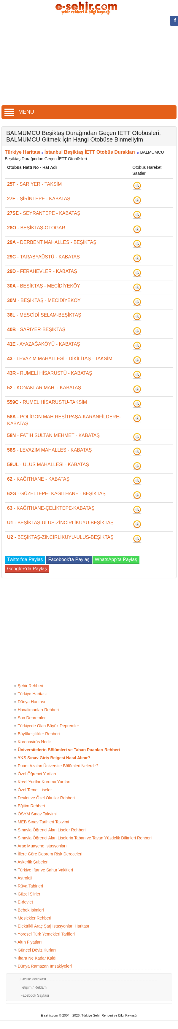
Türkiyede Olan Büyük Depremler (48, 725)
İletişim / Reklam (33, 987)
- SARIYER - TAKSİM (34, 184)
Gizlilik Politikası (33, 979)
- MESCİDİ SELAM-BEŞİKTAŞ (44, 314)
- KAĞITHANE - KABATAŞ (38, 479)
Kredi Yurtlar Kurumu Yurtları (44, 781)
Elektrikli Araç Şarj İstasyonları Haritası (53, 926)
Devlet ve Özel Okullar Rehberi (46, 797)
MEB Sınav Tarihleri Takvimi (43, 822)
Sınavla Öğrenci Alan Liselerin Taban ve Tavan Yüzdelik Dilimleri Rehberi (85, 838)
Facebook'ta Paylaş (68, 559)
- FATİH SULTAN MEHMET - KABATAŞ (53, 435)
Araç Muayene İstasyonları (42, 846)
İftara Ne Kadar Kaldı (37, 958)
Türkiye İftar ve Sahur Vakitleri (45, 870)
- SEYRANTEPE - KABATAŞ (43, 213)
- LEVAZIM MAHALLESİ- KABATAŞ (49, 449)
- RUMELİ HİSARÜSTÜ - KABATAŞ (49, 373)
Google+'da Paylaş (27, 568)
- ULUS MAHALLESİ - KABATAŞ (48, 464)
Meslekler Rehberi (34, 918)
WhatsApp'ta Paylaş (116, 559)
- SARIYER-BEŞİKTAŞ (36, 329)
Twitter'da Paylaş (25, 559)
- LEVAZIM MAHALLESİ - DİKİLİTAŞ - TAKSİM (59, 358)
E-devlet (25, 902)
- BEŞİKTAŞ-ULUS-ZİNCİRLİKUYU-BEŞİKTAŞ (60, 522)
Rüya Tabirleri (30, 886)
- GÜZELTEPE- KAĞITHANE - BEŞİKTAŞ (56, 493)
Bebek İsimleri (31, 910)
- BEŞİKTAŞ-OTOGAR (36, 227)
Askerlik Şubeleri (33, 862)
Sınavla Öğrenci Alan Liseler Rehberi (52, 830)
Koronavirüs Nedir (34, 741)
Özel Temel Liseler (35, 789)
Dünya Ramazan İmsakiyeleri (45, 966)
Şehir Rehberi (30, 685)
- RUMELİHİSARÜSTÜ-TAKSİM (47, 402)
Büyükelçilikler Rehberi (39, 733)
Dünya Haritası (31, 701)
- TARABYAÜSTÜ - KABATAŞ (43, 256)
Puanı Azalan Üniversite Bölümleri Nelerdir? (58, 765)
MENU (19, 112)
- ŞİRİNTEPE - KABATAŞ (38, 198)
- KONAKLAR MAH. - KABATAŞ (44, 387)
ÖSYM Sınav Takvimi (37, 814)
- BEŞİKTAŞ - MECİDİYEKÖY (43, 285)
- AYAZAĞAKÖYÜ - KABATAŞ (43, 344)
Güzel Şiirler (29, 894)
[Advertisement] (89, 60)
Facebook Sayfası (34, 995)
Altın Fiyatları (30, 942)
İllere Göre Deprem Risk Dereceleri (50, 854)
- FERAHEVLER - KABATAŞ (42, 271)
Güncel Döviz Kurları (37, 950)
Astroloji (25, 878)
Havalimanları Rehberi (38, 709)
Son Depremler (32, 717)
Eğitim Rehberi (31, 805)
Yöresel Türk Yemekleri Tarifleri (46, 934)
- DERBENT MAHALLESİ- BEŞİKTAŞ (51, 242)
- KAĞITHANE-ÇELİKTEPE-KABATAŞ (51, 508)
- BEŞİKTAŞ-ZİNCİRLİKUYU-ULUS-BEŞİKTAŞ (60, 537)
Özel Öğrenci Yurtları (37, 773)
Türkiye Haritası (22, 152)
